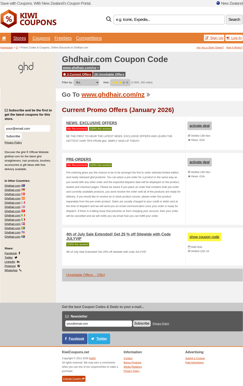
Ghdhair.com (13, 185)
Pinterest (10, 266)
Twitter (9, 257)
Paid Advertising (194, 362)
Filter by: (67, 82)
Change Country (74, 378)
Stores (19, 37)
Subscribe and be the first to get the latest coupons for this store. (28, 114)
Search (234, 19)
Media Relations (133, 366)
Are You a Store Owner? (210, 47)
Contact (128, 358)
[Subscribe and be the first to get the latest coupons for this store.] (27, 128)
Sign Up (214, 38)
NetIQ (92, 358)
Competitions (89, 37)
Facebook (11, 253)
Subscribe (13, 136)
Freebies (63, 37)
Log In (234, 38)
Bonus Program (132, 362)
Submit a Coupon (195, 358)
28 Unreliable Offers (109, 74)
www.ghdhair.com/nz (81, 68)
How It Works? (234, 47)
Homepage (6, 47)
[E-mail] (98, 324)
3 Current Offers (77, 74)
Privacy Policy (13, 142)
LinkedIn (10, 261)
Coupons (41, 37)
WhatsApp (11, 270)
